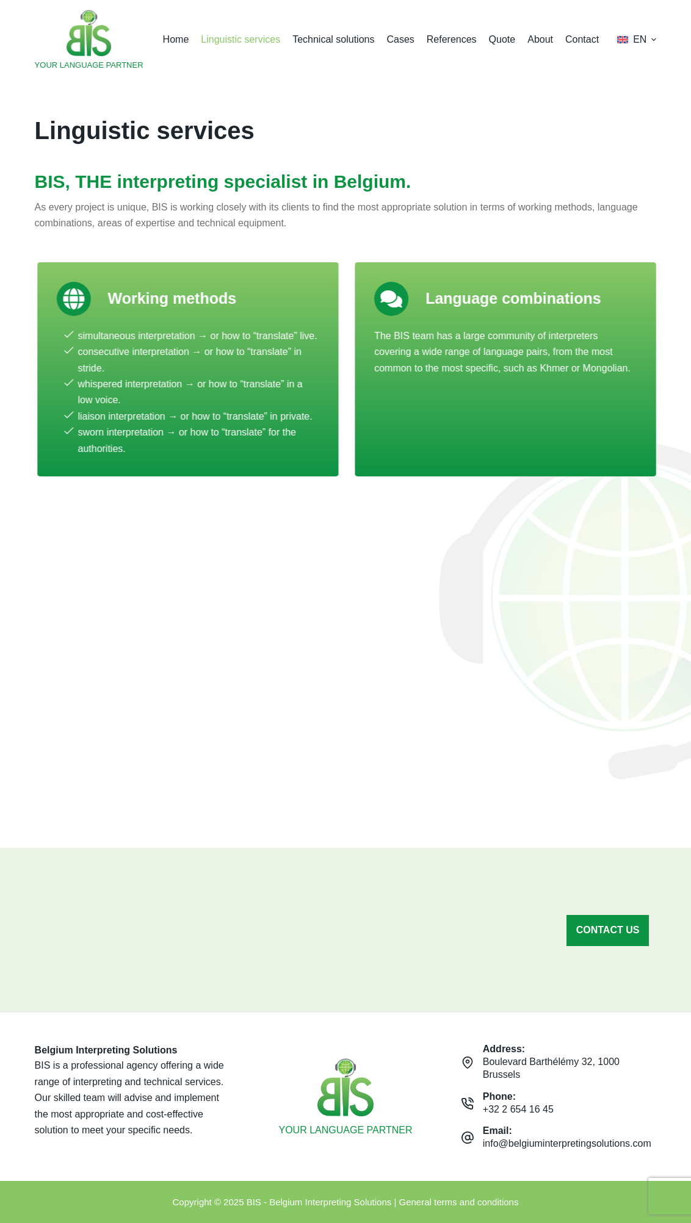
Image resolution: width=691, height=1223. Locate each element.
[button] (636, 40)
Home (176, 39)
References (452, 39)
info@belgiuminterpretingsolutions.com (567, 1143)
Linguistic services (240, 39)
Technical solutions (333, 39)
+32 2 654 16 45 (518, 1109)
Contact (582, 39)
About (540, 39)
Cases (400, 39)
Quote (502, 39)
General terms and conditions (459, 1202)
